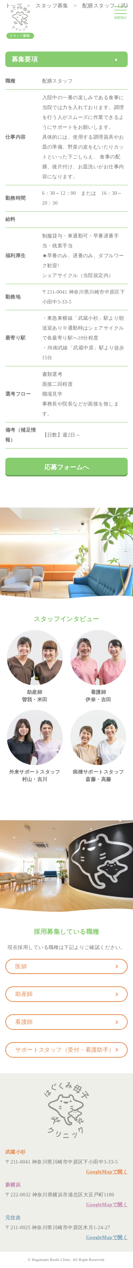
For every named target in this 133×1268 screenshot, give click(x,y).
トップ (13, 5)
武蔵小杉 (15, 1152)
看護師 (24, 1022)
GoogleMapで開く (107, 1171)
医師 (21, 966)
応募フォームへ (66, 467)
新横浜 (13, 1185)
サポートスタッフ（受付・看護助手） (64, 1050)
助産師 (24, 994)
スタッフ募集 (51, 5)
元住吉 (13, 1217)
